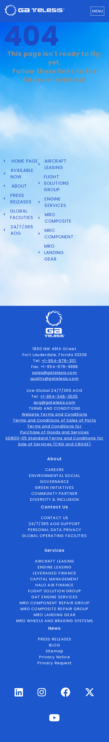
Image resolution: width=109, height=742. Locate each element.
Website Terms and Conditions (54, 414)
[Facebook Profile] (66, 694)
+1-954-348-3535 (59, 396)
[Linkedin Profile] (19, 694)
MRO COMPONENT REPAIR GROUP (54, 603)
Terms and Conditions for (54, 426)
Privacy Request (54, 663)
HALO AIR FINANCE (54, 585)
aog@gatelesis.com (54, 402)
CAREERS (54, 469)
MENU (97, 11)
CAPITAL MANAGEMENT (54, 579)
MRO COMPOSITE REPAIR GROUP (54, 609)
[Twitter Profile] (89, 695)
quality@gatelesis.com (54, 378)
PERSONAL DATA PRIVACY (54, 529)
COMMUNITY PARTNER (54, 493)
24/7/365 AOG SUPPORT (55, 524)
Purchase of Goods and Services (54, 432)
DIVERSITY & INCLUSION (54, 499)
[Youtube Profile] (54, 720)
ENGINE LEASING (54, 567)
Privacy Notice (54, 657)
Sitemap (54, 651)
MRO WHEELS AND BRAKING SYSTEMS (54, 621)
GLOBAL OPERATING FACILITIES (54, 535)
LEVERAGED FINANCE (54, 573)
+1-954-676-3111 (59, 360)
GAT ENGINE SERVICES (54, 597)
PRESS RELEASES (54, 639)
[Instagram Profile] (42, 694)
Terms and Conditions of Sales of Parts (54, 420)
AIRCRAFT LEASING (54, 561)
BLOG (54, 645)
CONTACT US (54, 518)
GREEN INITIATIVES (54, 487)
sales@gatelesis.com (54, 372)
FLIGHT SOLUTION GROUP (54, 591)
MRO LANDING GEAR (54, 615)
